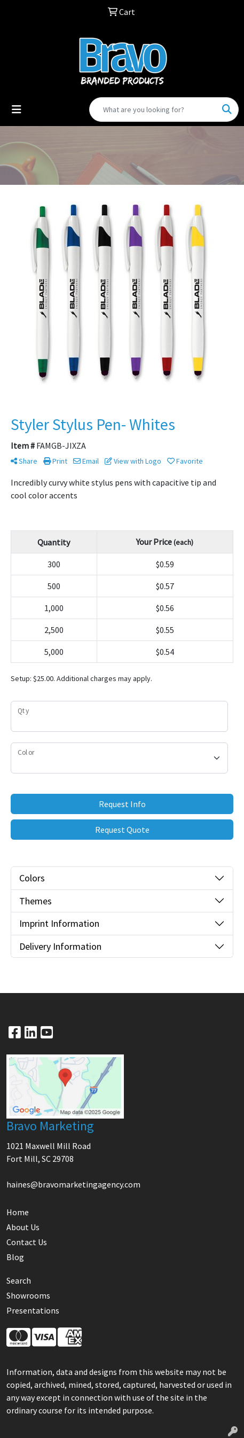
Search (18, 1280)
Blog (15, 1257)
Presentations (32, 1310)
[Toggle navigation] (16, 109)
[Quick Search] (152, 109)
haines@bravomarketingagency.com (73, 1184)
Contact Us (26, 1242)
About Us (23, 1227)
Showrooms (28, 1295)
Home (17, 1212)
